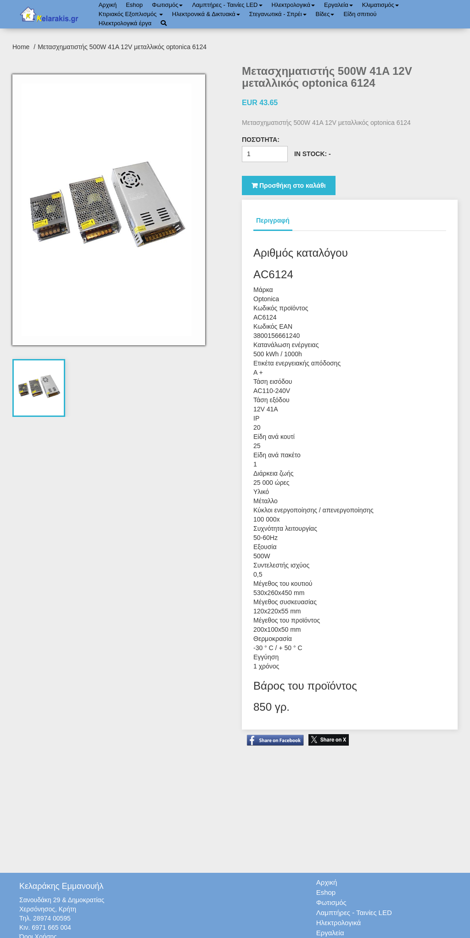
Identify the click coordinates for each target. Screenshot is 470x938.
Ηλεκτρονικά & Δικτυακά (206, 14)
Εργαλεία (338, 4)
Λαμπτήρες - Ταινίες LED (227, 4)
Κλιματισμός (380, 4)
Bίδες (325, 14)
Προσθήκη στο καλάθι (289, 185)
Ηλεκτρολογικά (293, 4)
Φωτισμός (167, 4)
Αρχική (108, 4)
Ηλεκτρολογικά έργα (125, 23)
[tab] (39, 388)
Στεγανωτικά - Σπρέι (278, 14)
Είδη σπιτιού (359, 14)
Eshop (134, 4)
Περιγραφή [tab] (273, 220)
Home (21, 47)
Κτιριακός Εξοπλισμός (131, 14)
